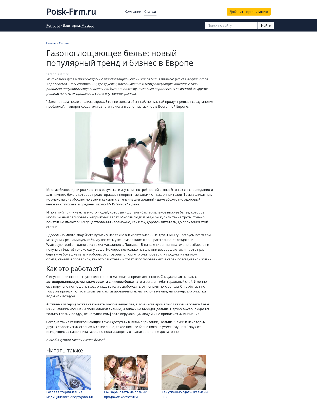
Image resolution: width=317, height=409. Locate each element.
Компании (133, 11)
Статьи (150, 11)
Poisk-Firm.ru (71, 11)
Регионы (53, 25)
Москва (87, 25)
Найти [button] (266, 25)
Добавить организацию (248, 11)
